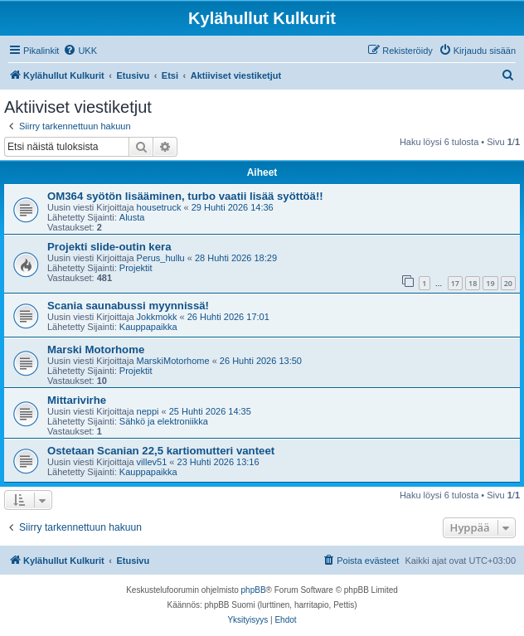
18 (472, 283)
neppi (148, 411)
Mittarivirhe (76, 400)
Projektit (136, 268)
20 (508, 283)
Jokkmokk (157, 317)
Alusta (132, 217)
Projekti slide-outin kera (109, 246)
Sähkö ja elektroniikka (163, 421)
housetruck (159, 207)
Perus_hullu (161, 258)
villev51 (152, 462)
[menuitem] (80, 51)
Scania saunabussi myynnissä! (128, 305)
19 (490, 283)
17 (455, 283)
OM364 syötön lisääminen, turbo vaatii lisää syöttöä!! (185, 196)
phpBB (253, 590)
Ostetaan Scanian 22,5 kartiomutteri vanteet (160, 450)
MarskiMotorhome (173, 361)
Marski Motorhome (95, 349)
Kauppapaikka (148, 327)
